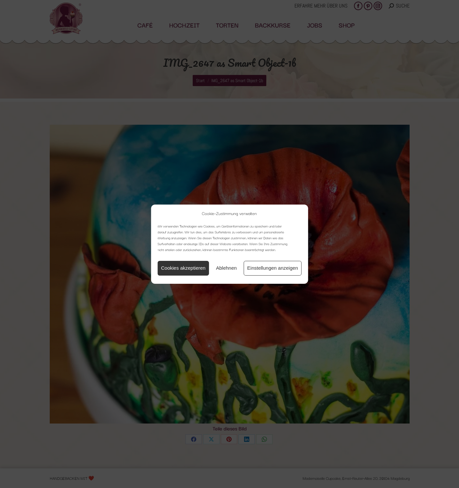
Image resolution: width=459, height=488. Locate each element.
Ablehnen (226, 268)
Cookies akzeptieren (183, 268)
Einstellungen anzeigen (272, 268)
